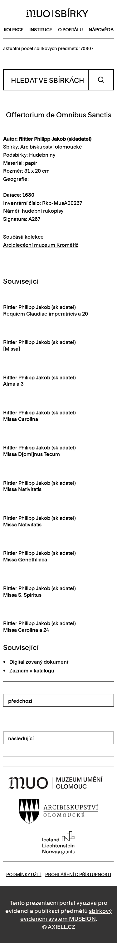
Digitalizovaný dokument (38, 661)
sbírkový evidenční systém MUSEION (66, 914)
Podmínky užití (23, 874)
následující (21, 738)
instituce (40, 29)
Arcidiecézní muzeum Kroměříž (40, 244)
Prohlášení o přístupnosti (78, 874)
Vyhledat (101, 79)
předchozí (20, 700)
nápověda (101, 29)
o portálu (70, 29)
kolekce (13, 29)
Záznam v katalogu (31, 670)
